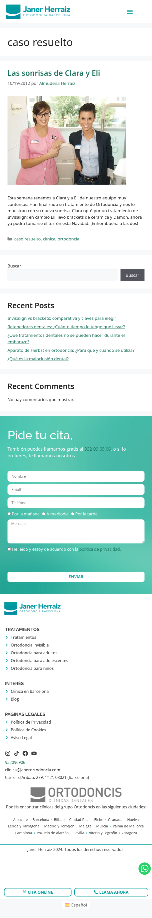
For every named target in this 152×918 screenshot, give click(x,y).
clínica (49, 239)
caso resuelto (27, 239)
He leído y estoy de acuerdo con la (66, 549)
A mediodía (57, 514)
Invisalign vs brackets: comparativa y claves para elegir (62, 318)
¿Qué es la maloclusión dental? (38, 359)
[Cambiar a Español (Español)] (76, 904)
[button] (129, 12)
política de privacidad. (100, 549)
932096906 (15, 762)
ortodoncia (69, 239)
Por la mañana (26, 514)
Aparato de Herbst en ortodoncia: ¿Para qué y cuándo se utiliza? (71, 350)
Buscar (14, 266)
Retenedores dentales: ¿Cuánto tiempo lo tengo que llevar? (66, 327)
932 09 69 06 (97, 449)
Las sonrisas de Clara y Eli (54, 73)
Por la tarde (86, 514)
